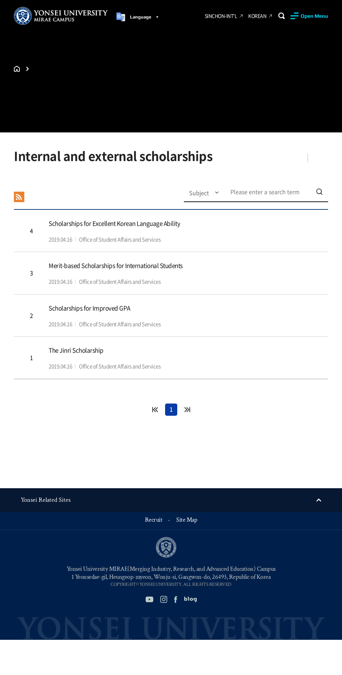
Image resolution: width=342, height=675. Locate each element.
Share (295, 158)
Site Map (186, 520)
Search (281, 16)
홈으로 (17, 69)
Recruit (154, 520)
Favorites (320, 158)
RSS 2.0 (19, 197)
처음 (155, 410)
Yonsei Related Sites (46, 500)
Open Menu (314, 16)
